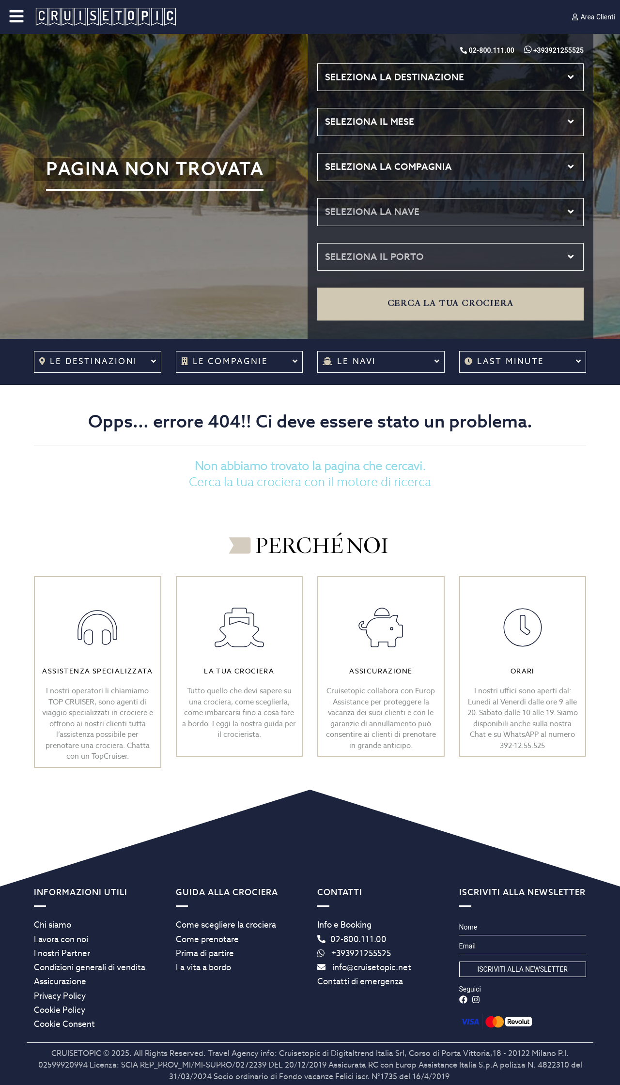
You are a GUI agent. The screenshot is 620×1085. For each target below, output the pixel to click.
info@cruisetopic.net (364, 967)
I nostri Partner (62, 953)
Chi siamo (52, 924)
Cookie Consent (64, 1024)
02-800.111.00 (352, 939)
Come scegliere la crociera (226, 924)
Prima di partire (205, 953)
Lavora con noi (61, 939)
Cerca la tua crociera (451, 303)
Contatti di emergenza (360, 981)
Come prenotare (207, 939)
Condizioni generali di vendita (89, 967)
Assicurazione (60, 981)
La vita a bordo (203, 967)
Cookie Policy (59, 1010)
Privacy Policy (60, 996)
